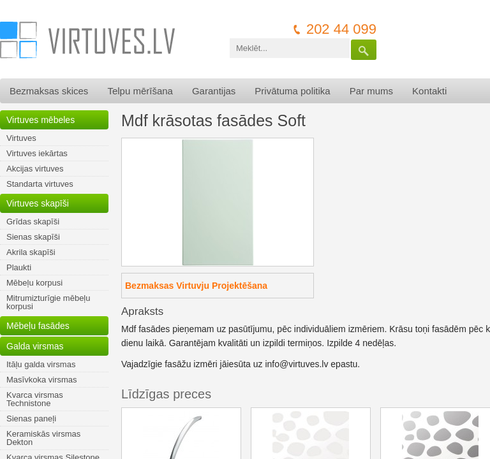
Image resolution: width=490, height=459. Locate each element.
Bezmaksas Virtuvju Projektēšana (196, 285)
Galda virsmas (34, 346)
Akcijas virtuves (35, 168)
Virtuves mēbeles (40, 120)
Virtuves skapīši (37, 203)
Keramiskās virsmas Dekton (43, 438)
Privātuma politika (292, 90)
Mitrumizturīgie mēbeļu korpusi (48, 302)
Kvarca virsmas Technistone (34, 399)
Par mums (371, 90)
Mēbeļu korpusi (34, 283)
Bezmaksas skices (49, 90)
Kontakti (429, 90)
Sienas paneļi (31, 418)
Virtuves (21, 138)
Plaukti (18, 267)
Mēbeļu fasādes (38, 326)
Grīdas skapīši (32, 221)
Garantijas (213, 90)
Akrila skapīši (31, 252)
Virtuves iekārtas (37, 153)
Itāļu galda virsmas (40, 364)
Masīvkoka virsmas (41, 379)
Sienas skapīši (33, 237)
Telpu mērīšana (140, 90)
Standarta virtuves (39, 184)
